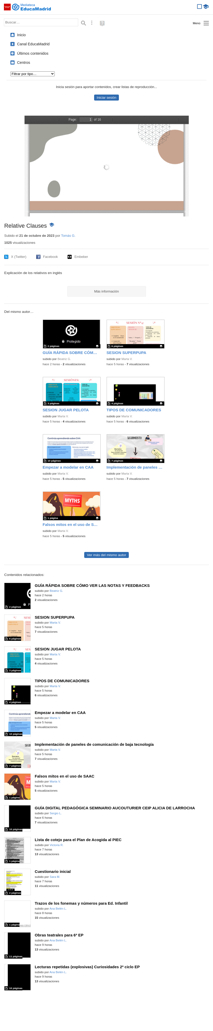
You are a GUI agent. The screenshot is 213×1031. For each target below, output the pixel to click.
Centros (23, 62)
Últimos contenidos (32, 53)
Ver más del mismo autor (106, 555)
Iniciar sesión (106, 98)
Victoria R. (56, 845)
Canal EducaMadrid (33, 44)
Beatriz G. (64, 359)
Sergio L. (56, 813)
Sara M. (55, 876)
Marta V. (127, 359)
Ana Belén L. (58, 908)
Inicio (21, 35)
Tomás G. (68, 236)
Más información (106, 291)
